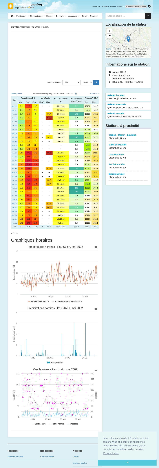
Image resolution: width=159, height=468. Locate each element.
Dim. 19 (14, 176)
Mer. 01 (14, 106)
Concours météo (47, 456)
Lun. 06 (14, 125)
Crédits (76, 456)
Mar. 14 (14, 157)
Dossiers (61, 16)
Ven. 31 (14, 223)
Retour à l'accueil (26, 6)
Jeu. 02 (14, 110)
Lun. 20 (14, 180)
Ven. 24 (14, 196)
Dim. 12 (14, 149)
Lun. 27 (14, 207)
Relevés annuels (128, 115)
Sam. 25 (14, 199)
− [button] (110, 36)
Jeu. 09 (14, 137)
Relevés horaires (128, 97)
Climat (49, 16)
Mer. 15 (14, 161)
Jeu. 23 (14, 192)
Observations (36, 16)
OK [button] (127, 462)
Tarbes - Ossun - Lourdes (128, 137)
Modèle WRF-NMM (16, 456)
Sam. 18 (14, 172)
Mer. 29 (14, 215)
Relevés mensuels (128, 106)
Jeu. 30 (14, 219)
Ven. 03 (14, 114)
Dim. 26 (14, 203)
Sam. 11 (14, 145)
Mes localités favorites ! (136, 7)
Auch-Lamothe (128, 166)
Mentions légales (80, 463)
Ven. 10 (14, 141)
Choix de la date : (55, 82)
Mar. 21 (14, 184)
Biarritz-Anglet (128, 176)
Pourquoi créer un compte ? (113, 7)
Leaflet (108, 49)
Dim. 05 (14, 122)
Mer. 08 (14, 133)
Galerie (85, 16)
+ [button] (110, 31)
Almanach (73, 16)
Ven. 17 (14, 168)
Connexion (96, 7)
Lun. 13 (14, 153)
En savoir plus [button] (111, 453)
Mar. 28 (14, 211)
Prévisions (21, 16)
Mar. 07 (14, 129)
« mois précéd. (16, 94)
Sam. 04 (14, 118)
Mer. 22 (14, 188)
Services (93, 16)
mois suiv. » (94, 94)
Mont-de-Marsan (128, 146)
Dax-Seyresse (128, 156)
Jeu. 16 (14, 164)
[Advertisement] (55, 55)
